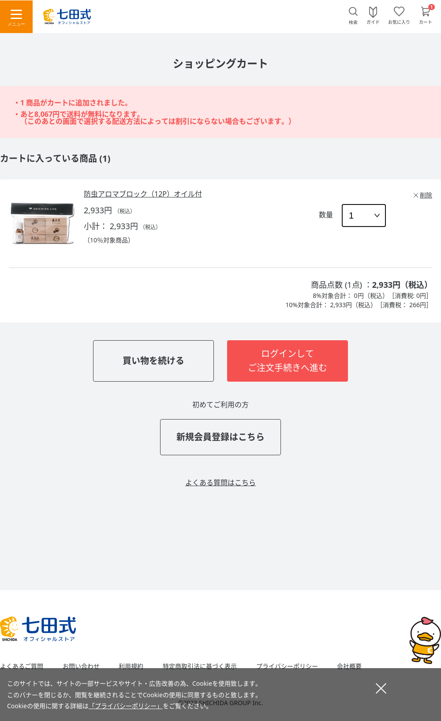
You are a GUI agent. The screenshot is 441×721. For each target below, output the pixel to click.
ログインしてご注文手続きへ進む (287, 361)
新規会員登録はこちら (220, 437)
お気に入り (399, 21)
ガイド (373, 21)
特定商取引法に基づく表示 (200, 666)
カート (425, 21)
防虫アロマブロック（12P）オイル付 (143, 194)
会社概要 (349, 666)
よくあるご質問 (21, 666)
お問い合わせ (81, 666)
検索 (353, 22)
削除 (426, 195)
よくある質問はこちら (220, 482)
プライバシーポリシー (287, 666)
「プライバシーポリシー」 (126, 706)
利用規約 (131, 666)
